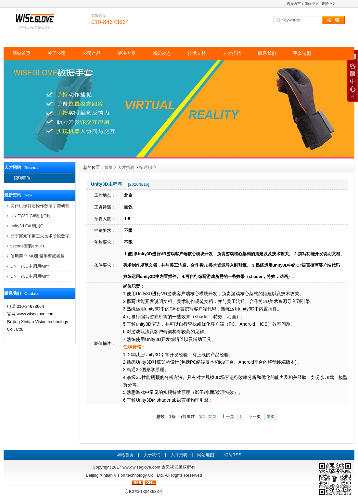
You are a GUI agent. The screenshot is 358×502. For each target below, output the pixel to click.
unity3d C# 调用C (26, 225)
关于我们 (152, 454)
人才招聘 (232, 53)
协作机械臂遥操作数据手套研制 (40, 205)
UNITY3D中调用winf (29, 266)
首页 (108, 167)
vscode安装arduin (27, 246)
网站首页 (21, 53)
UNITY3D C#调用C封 (30, 215)
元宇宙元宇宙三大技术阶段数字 (40, 235)
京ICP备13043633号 (144, 491)
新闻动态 (162, 53)
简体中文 (311, 4)
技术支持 (197, 53)
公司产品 (92, 53)
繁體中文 (328, 4)
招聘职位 (22, 178)
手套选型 (302, 53)
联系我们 (267, 53)
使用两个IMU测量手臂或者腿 (37, 256)
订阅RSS (232, 454)
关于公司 (56, 53)
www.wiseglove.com (141, 467)
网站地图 (205, 454)
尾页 (270, 416)
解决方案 (127, 53)
